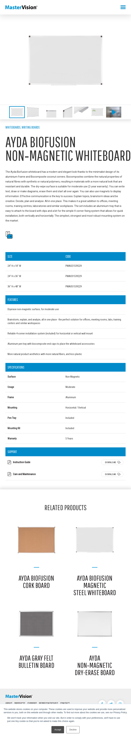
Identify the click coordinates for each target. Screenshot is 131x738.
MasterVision (21, 7)
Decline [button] (73, 729)
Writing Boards (31, 127)
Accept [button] (57, 729)
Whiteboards (13, 127)
